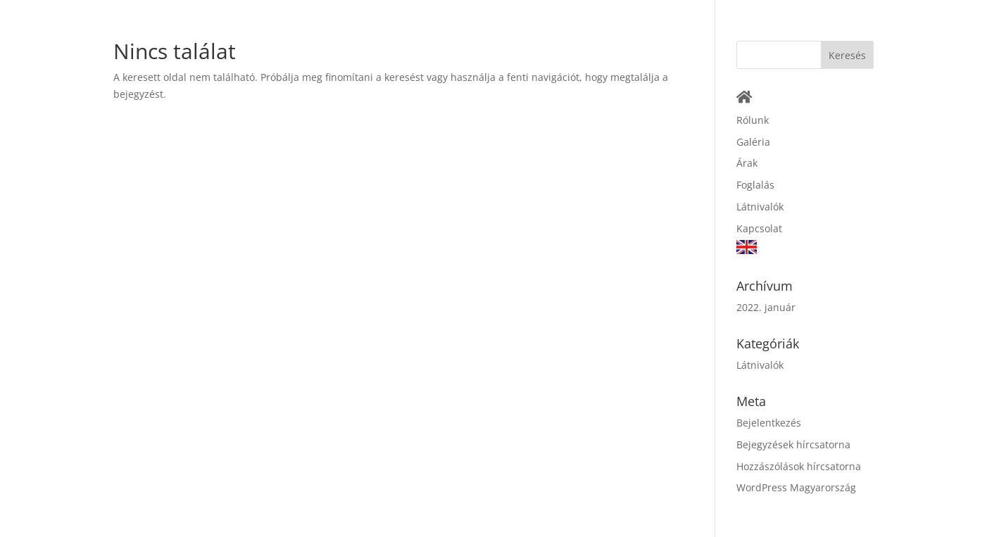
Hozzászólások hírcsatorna (798, 466)
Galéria (753, 142)
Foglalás (755, 184)
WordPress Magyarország (796, 487)
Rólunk (752, 120)
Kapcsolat (759, 228)
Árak (746, 163)
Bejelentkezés (768, 422)
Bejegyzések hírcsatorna (793, 444)
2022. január (766, 307)
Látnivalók (760, 206)
